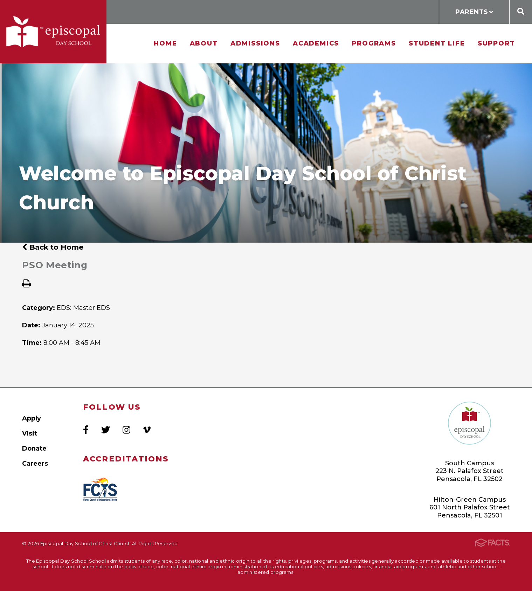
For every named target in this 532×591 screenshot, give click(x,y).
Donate (34, 448)
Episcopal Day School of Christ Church (53, 31)
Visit (29, 433)
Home (165, 43)
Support (496, 43)
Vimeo (147, 429)
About (204, 43)
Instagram (126, 429)
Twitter (105, 429)
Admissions (255, 43)
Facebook (86, 429)
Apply (31, 418)
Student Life (437, 43)
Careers (35, 463)
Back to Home (53, 247)
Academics (316, 43)
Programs (374, 43)
